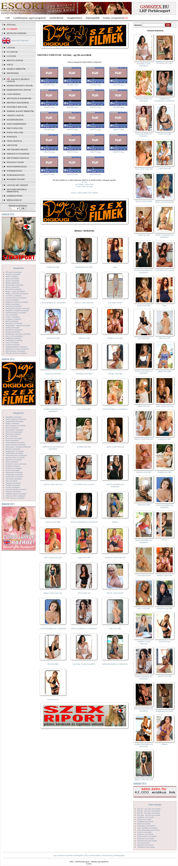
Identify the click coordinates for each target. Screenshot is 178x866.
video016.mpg (118, 152)
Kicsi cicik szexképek (14, 336)
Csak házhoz (13, 94)
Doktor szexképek (13, 304)
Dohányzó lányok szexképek (17, 302)
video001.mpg (49, 85)
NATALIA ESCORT (53, 374)
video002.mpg (72, 85)
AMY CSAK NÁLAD (115, 447)
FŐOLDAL (11, 25)
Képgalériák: (18, 268)
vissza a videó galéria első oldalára (84, 193)
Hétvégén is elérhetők (19, 98)
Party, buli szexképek (14, 432)
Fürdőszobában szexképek (16, 313)
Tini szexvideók (143, 843)
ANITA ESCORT (53, 338)
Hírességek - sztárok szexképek (18, 325)
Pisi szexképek (11, 436)
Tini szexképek (12, 481)
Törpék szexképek (13, 485)
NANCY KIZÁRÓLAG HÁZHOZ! (164, 236)
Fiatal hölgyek (15, 132)
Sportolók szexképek (14, 459)
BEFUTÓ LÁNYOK (15, 60)
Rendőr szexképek (13, 449)
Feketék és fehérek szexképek (17, 310)
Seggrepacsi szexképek (15, 451)
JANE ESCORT (53, 267)
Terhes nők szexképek (14, 477)
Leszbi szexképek (13, 344)
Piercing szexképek (13, 434)
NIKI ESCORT (115, 628)
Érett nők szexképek (13, 306)
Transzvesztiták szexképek (16, 489)
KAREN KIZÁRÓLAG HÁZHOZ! (53, 410)
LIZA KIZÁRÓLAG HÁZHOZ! (53, 303)
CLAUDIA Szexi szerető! (84, 484)
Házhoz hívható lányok (20, 85)
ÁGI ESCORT (53, 664)
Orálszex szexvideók (145, 834)
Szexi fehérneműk (16, 124)
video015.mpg (95, 152)
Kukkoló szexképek (13, 338)
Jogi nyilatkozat (59, 855)
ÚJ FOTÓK (11, 56)
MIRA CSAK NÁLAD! (53, 593)
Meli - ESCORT (143, 608)
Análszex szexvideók (145, 817)
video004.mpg (118, 85)
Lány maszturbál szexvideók (148, 830)
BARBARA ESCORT (84, 267)
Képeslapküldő (93, 18)
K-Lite (84, 182)
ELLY (164, 540)
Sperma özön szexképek (15, 457)
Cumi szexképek (12, 300)
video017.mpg (49, 174)
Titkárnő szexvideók (145, 845)
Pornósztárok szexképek (15, 442)
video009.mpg (49, 129)
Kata (115, 267)
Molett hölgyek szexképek (16, 419)
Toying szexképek (13, 487)
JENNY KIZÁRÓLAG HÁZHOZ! (84, 522)
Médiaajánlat (119, 855)
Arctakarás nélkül (17, 149)
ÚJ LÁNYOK (12, 52)
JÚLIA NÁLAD (84, 593)
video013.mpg (49, 152)
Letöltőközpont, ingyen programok (30, 18)
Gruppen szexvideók (145, 821)
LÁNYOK (11, 48)
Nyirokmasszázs (16, 175)
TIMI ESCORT (84, 338)
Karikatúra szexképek (14, 330)
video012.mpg (118, 129)
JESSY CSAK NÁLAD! (84, 303)
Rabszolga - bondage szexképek (18, 447)
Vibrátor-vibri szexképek (15, 496)
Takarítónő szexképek (14, 472)
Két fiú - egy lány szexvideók (148, 811)
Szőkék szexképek (13, 466)
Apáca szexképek (12, 278)
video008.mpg (118, 107)
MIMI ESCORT (143, 406)
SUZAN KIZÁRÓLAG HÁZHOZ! (115, 485)
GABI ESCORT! (164, 439)
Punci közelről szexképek (16, 445)
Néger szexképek (12, 423)
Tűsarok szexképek (13, 491)
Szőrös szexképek (13, 470)
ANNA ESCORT (164, 134)
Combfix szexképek (13, 295)
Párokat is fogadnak (18, 154)
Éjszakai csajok (15, 162)
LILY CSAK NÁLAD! (53, 557)
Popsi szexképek (12, 440)
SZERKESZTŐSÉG (15, 196)
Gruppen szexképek (13, 319)
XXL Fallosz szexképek (15, 498)
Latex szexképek (12, 342)
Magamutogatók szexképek (16, 347)
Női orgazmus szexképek (15, 425)
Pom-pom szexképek (14, 438)
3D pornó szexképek (14, 272)
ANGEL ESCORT (115, 374)
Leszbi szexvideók (144, 832)
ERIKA (115, 522)
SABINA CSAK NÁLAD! (115, 557)
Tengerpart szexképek (14, 474)
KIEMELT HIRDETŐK (16, 69)
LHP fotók (12, 145)
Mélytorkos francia (18, 158)
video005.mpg (49, 107)
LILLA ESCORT (84, 409)
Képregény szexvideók (146, 826)
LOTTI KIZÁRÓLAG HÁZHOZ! (53, 628)
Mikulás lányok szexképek (16, 353)
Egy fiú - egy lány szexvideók (149, 809)
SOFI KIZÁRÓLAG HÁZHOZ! (115, 409)
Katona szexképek (13, 332)
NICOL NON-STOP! (115, 593)
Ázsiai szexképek (12, 281)
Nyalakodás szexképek (15, 430)
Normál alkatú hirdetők (20, 111)
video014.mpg (72, 152)
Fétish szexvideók (144, 819)
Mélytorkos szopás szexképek (17, 349)
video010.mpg (72, 129)
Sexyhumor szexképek (14, 453)
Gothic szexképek (13, 317)
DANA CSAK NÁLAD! (53, 484)
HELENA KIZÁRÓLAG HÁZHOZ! (143, 710)
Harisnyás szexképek (14, 323)
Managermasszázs (17, 166)
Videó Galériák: (154, 805)
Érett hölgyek (15, 128)
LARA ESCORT (84, 557)
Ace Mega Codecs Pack (84, 184)
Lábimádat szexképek (14, 340)
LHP (8, 18)
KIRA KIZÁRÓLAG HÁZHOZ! (115, 664)
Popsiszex (12, 137)
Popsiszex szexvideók (145, 838)
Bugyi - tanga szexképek (15, 291)
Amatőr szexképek (13, 274)
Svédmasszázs (14, 171)
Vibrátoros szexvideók (146, 847)
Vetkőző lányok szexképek (16, 494)
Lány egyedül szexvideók (147, 828)
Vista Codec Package (84, 186)
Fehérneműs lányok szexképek (18, 308)
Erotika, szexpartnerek (113, 18)
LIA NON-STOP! (115, 303)
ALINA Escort (53, 699)
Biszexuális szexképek (14, 285)
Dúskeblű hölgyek (17, 107)
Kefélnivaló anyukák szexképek (18, 334)
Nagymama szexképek (14, 421)
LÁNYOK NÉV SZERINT (17, 185)
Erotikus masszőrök (18, 103)
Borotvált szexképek (14, 289)
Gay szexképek (12, 315)
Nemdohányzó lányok (19, 90)
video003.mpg (95, 85)
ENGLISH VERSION (19, 40)
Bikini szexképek (12, 283)
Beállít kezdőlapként (75, 855)
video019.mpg (95, 174)
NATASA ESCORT (53, 522)
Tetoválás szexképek (14, 479)
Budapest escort (16, 179)
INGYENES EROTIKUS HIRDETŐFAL (17, 190)
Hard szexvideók (143, 824)
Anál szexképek (12, 276)
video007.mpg (95, 107)
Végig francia (14, 141)
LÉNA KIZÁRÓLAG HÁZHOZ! (84, 628)
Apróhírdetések (56, 18)
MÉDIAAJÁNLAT (14, 200)
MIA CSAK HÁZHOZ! (164, 202)
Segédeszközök (15, 120)
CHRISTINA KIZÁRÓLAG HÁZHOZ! (53, 448)
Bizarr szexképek (12, 287)
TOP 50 (10, 65)
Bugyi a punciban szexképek (17, 293)
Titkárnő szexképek (13, 483)
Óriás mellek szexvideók (147, 836)
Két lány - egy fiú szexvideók (148, 815)
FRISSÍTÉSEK (13, 73)
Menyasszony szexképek (15, 351)
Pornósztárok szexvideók (147, 841)
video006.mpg (72, 107)
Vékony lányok (15, 115)
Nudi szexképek (12, 428)
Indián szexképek (12, 327)
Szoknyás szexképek (14, 468)
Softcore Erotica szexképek (16, 455)
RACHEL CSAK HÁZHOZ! (84, 664)
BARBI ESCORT (84, 447)
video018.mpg (72, 174)
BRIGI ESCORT (164, 371)
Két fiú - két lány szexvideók (148, 813)
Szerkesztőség (107, 855)
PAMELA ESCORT (115, 338)
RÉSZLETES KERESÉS (16, 33)
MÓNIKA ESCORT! (84, 374)
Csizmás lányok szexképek (16, 298)
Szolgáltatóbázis (74, 18)
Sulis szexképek (12, 462)
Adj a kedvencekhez (93, 855)
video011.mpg (95, 129)
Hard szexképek (12, 321)
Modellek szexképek (14, 417)
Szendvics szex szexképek (16, 464)
